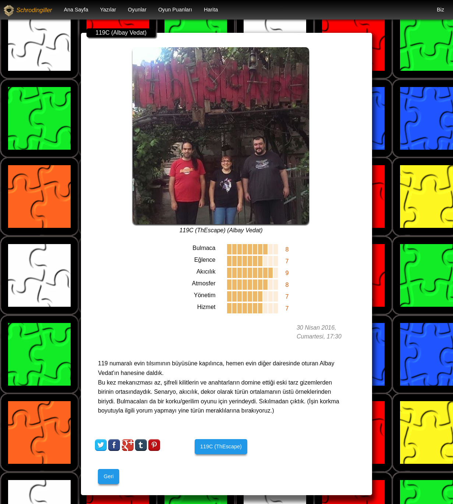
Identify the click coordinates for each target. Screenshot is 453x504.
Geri (109, 476)
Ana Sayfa (76, 10)
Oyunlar (137, 10)
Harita (211, 10)
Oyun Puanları (175, 10)
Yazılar (108, 10)
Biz (440, 10)
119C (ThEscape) (221, 446)
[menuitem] (76, 10)
